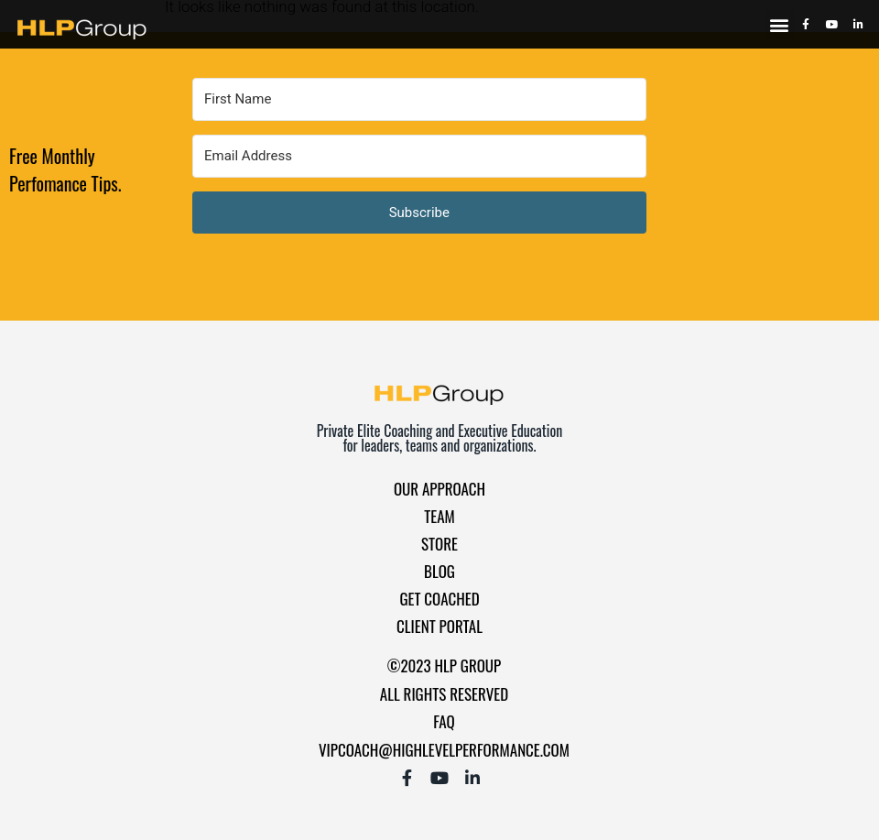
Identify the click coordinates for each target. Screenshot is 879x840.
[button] (780, 24)
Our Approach (439, 488)
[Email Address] (419, 156)
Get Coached (439, 598)
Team (439, 516)
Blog (439, 571)
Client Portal (439, 626)
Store (439, 543)
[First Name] (419, 99)
